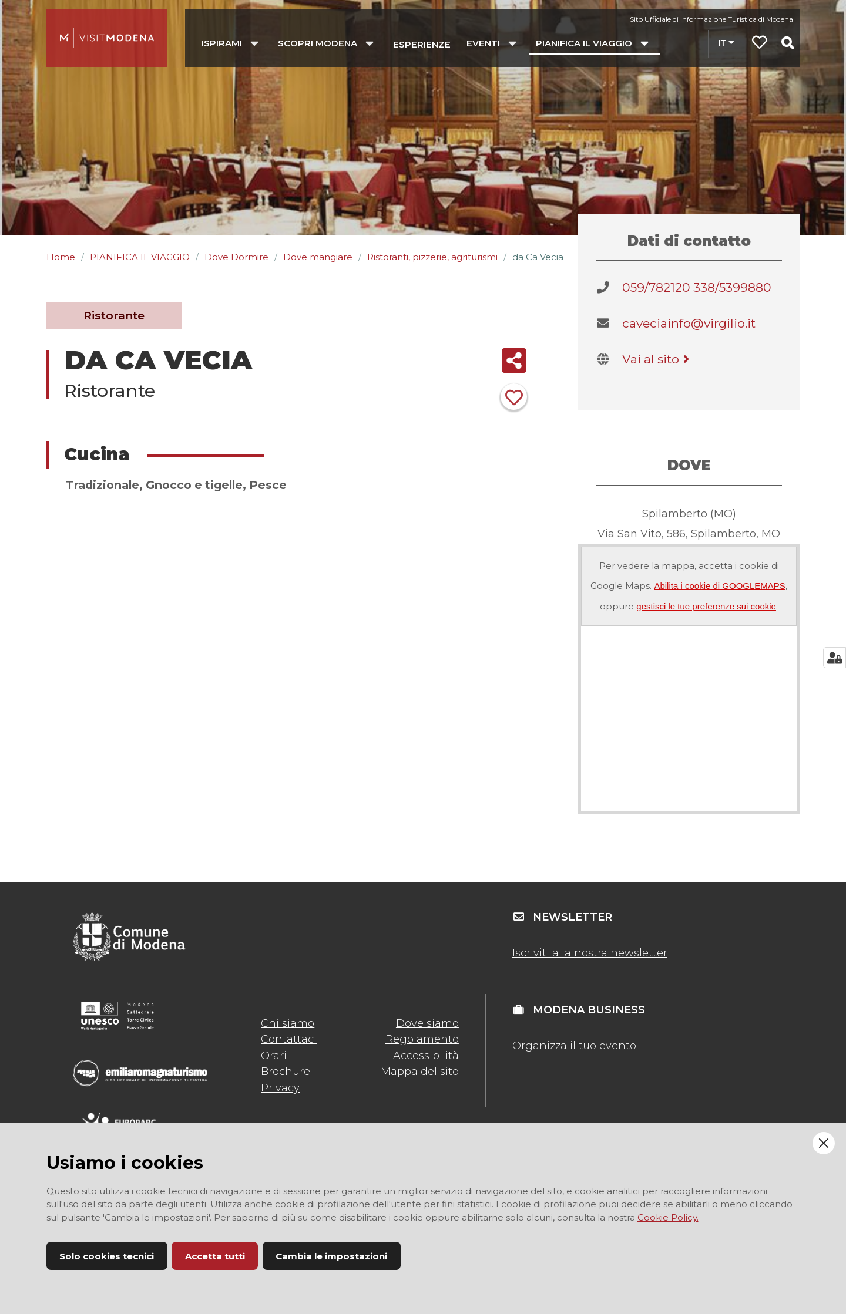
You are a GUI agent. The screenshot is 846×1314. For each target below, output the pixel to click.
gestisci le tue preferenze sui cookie (706, 606)
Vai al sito (658, 359)
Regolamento (422, 1039)
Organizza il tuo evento (574, 1045)
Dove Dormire (236, 256)
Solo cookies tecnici (106, 1256)
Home (60, 256)
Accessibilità (426, 1055)
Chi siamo (287, 1023)
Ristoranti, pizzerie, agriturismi (432, 256)
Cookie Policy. (668, 1217)
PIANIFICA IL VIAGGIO (140, 256)
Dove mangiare (317, 256)
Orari (274, 1055)
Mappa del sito (420, 1071)
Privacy (280, 1087)
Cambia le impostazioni (331, 1256)
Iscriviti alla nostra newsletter (589, 952)
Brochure (285, 1071)
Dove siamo (427, 1023)
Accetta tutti (215, 1256)
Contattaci (289, 1039)
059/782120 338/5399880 (696, 287)
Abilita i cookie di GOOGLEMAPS (719, 586)
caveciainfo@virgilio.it (689, 323)
